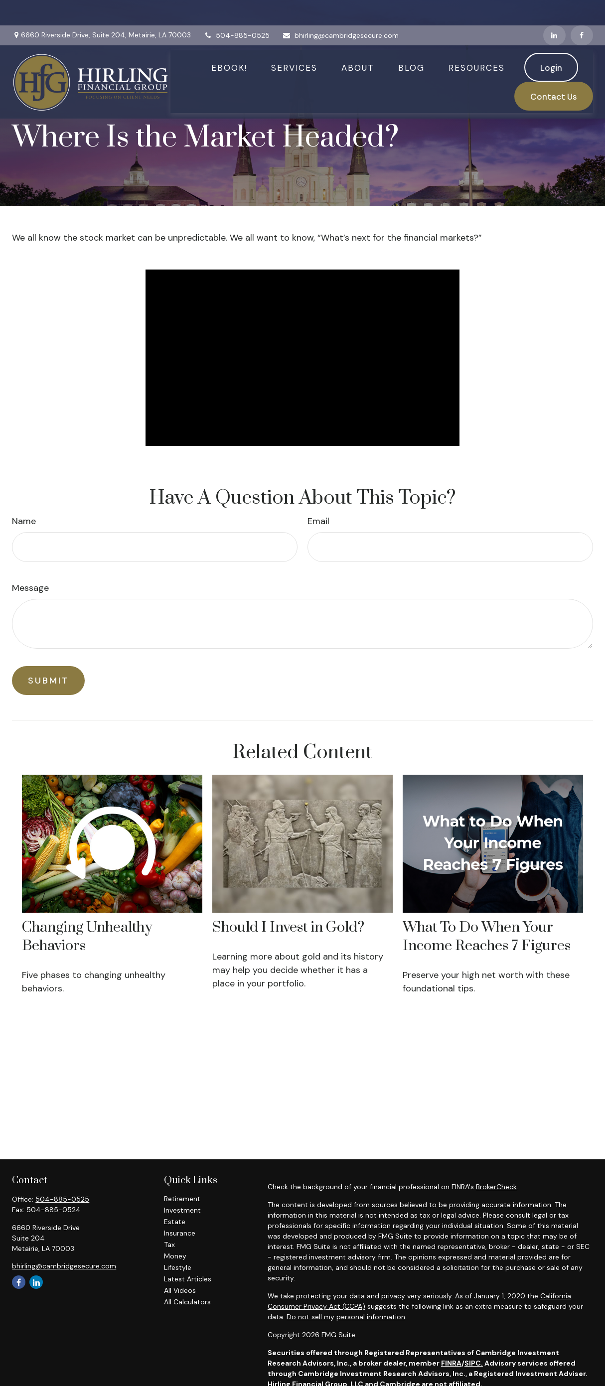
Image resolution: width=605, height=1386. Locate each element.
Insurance (179, 1233)
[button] (229, 42)
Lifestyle (177, 1267)
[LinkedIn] (554, 10)
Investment (182, 1210)
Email (318, 521)
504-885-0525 (236, 9)
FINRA (451, 1363)
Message (30, 588)
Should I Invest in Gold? (288, 927)
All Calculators (187, 1301)
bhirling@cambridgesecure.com (340, 9)
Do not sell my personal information (346, 1316)
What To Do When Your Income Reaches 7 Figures (487, 936)
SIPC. (473, 1363)
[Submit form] (48, 680)
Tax (169, 1244)
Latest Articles (187, 1278)
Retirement (182, 1198)
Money (175, 1255)
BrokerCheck (496, 1186)
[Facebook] (582, 10)
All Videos (180, 1290)
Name (24, 521)
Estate (174, 1221)
